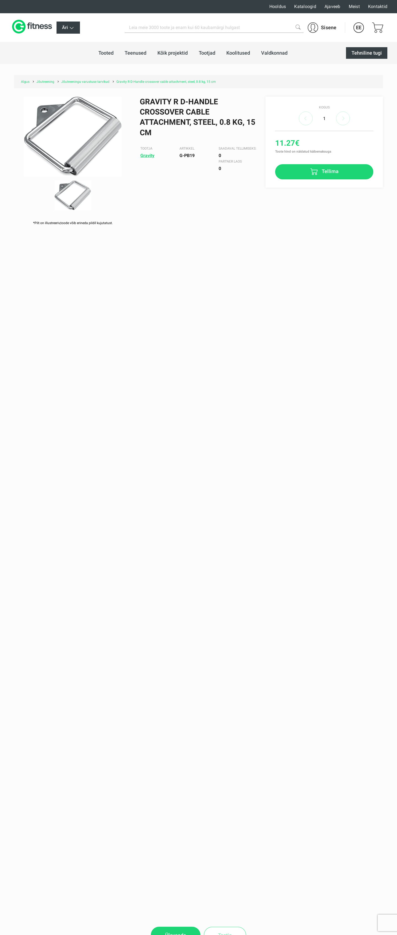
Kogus (324, 107)
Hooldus (277, 6)
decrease (306, 118)
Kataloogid (305, 6)
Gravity (147, 155)
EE (358, 27)
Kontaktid (377, 6)
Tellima (330, 171)
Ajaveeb (332, 6)
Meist (354, 6)
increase (343, 118)
